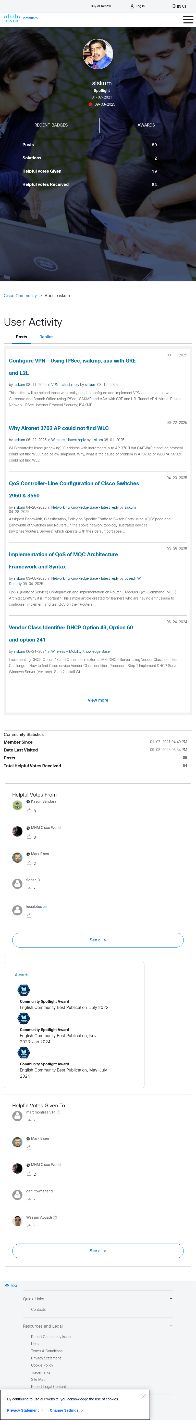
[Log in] (137, 6)
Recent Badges (51, 125)
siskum (20, 385)
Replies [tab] (46, 337)
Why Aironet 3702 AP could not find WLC (59, 428)
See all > (98, 940)
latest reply (71, 385)
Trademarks (40, 1372)
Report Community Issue (51, 1337)
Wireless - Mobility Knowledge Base (80, 651)
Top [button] (13, 1286)
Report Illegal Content (48, 1387)
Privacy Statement (23, 1410)
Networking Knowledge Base (75, 507)
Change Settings (64, 1410)
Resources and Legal (98, 1326)
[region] (75, 1404)
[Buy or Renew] (101, 5)
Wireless (58, 440)
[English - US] (179, 6)
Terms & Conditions (47, 1351)
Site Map (38, 1380)
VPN (55, 385)
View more (98, 700)
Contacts (38, 1310)
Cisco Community (20, 296)
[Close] (143, 1396)
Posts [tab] (21, 337)
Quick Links (98, 1299)
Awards (146, 125)
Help (35, 1344)
